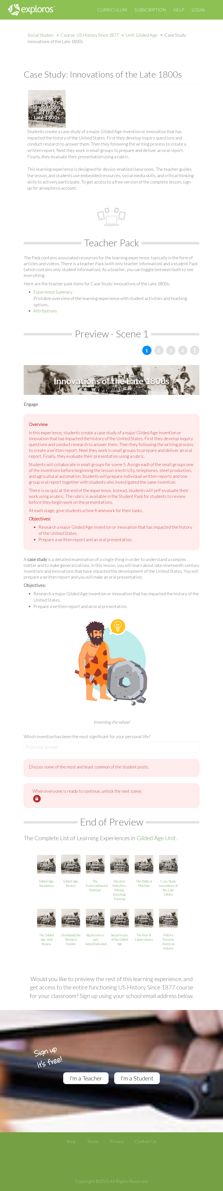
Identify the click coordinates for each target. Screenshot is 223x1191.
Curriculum (112, 9)
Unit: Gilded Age (141, 35)
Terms (92, 1141)
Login (198, 9)
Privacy (117, 1141)
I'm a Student (137, 1078)
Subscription (150, 9)
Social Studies (41, 35)
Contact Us (145, 1141)
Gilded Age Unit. (157, 837)
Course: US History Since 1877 (90, 35)
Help (178, 9)
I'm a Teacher (86, 1078)
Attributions (45, 310)
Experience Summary (52, 292)
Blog (71, 1141)
